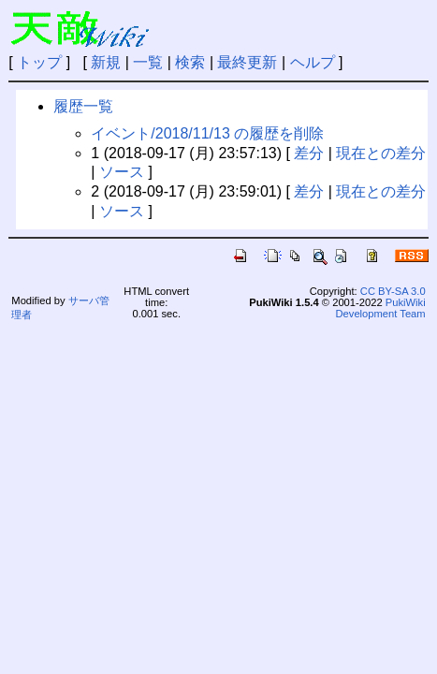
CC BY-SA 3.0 (393, 291)
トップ (39, 62)
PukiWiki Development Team (380, 308)
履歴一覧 (83, 106)
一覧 (148, 62)
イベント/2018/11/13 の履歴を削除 (207, 133)
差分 (309, 153)
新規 (106, 62)
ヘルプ (312, 62)
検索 (190, 62)
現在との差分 (381, 153)
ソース (121, 172)
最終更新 (247, 62)
